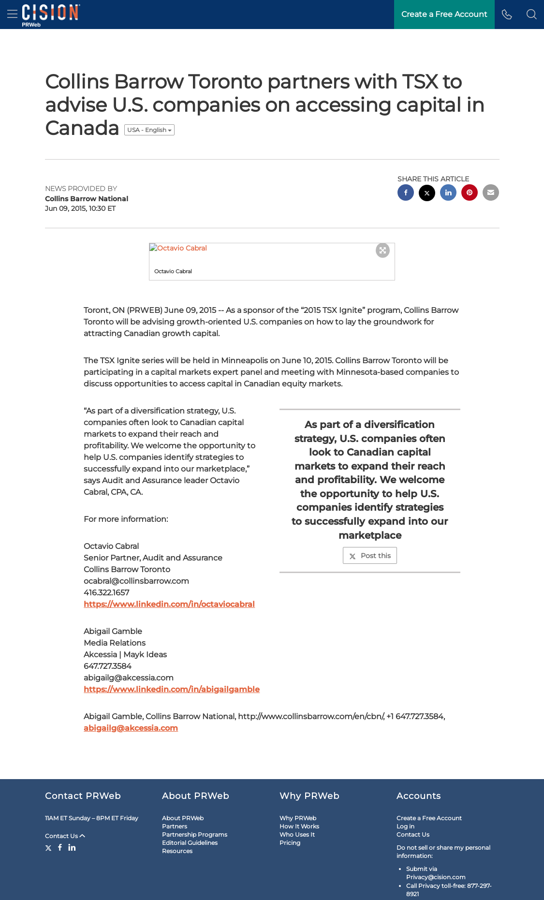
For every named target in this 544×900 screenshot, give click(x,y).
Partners (174, 797)
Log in (405, 797)
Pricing (289, 813)
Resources (177, 822)
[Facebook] (60, 818)
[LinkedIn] (72, 818)
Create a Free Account (429, 789)
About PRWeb (183, 789)
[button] (531, 14)
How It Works (299, 797)
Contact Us (65, 807)
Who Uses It (297, 805)
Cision (473, 887)
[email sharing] (491, 164)
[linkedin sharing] (448, 164)
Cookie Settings (144, 887)
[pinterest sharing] (469, 164)
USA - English (149, 100)
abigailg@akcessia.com (131, 699)
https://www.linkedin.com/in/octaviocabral (169, 575)
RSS (110, 887)
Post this (370, 526)
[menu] (12, 14)
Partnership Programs (194, 805)
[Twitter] (49, 818)
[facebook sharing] (405, 164)
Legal (56, 887)
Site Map (84, 887)
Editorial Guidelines (190, 813)
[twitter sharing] (427, 165)
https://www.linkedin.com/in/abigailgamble (172, 660)
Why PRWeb (297, 789)
